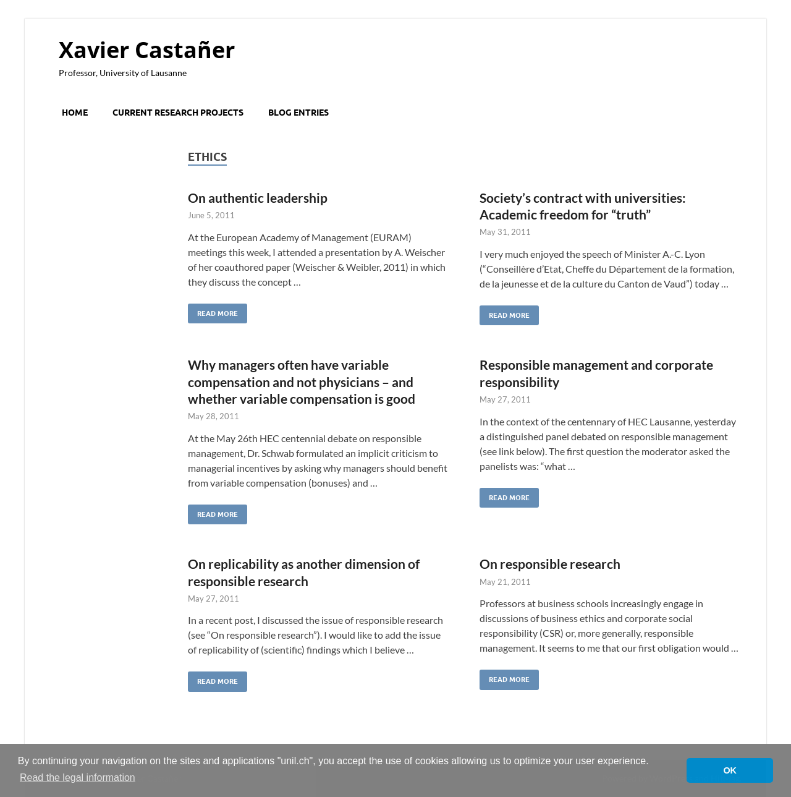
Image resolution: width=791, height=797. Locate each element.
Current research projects (177, 112)
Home (75, 112)
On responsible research (550, 563)
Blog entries (298, 112)
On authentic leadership (258, 197)
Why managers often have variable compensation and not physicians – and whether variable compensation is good (301, 381)
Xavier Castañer (147, 50)
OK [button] (730, 770)
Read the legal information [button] (77, 777)
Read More (213, 311)
